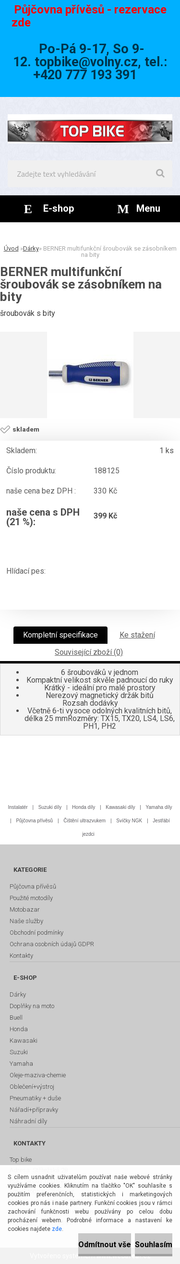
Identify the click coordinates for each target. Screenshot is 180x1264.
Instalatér (18, 807)
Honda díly (83, 807)
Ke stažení (137, 634)
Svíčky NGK (129, 820)
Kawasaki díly (120, 807)
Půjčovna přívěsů (34, 820)
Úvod (11, 248)
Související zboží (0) (89, 652)
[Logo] (90, 129)
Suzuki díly (49, 807)
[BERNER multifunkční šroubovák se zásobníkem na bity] (90, 375)
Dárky (31, 248)
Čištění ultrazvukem (84, 820)
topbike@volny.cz (86, 62)
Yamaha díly (159, 807)
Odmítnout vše (104, 1244)
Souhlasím (153, 1244)
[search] (160, 173)
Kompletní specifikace (60, 634)
